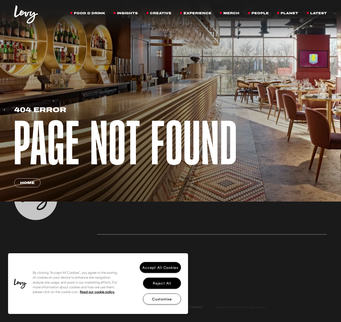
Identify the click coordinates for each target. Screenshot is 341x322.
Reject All (162, 283)
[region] (98, 283)
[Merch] (231, 13)
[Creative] (160, 13)
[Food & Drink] (89, 13)
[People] (260, 13)
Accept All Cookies (160, 267)
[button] (20, 283)
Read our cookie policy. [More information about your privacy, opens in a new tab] (97, 292)
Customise (162, 299)
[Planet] (289, 13)
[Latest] (318, 13)
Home (27, 183)
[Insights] (127, 13)
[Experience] (197, 13)
